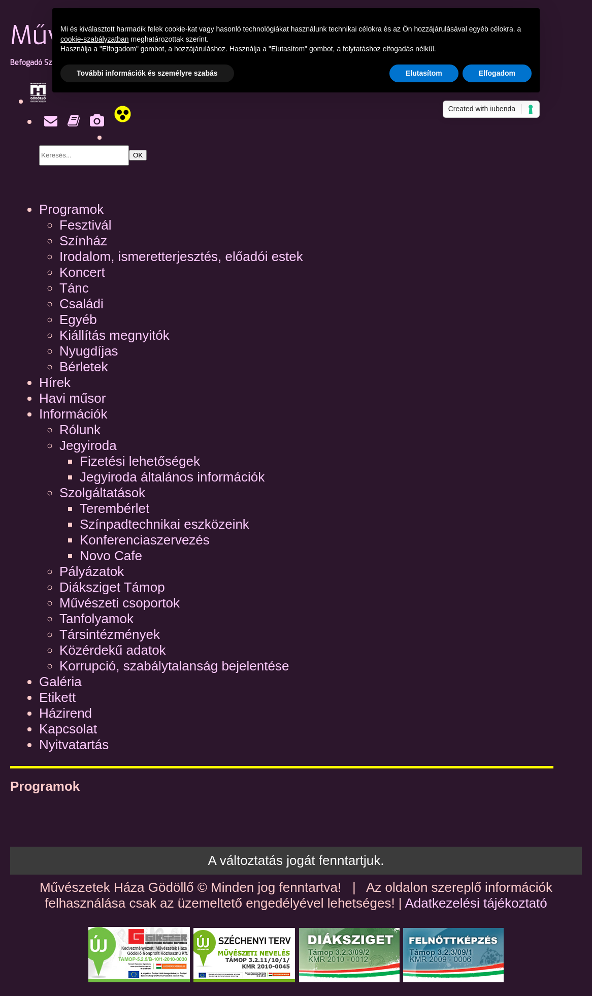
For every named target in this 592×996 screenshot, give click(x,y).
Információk (73, 414)
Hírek (55, 382)
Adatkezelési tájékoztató (476, 903)
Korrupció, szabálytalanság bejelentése (174, 665)
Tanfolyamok (96, 618)
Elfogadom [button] (497, 73)
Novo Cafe (111, 555)
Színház (83, 240)
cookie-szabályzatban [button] (94, 39)
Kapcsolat (68, 728)
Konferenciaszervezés (145, 540)
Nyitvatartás (74, 744)
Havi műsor (72, 398)
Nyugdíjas (88, 351)
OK (138, 155)
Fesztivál (85, 225)
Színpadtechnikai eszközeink (164, 524)
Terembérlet (114, 508)
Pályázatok (91, 571)
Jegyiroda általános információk (172, 477)
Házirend (65, 713)
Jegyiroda (88, 445)
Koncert (82, 272)
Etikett (57, 697)
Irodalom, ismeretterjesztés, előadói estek (181, 256)
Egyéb (78, 319)
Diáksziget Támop (112, 587)
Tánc (74, 288)
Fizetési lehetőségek (140, 461)
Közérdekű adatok (112, 650)
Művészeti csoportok (119, 603)
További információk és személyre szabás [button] (147, 73)
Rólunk (80, 429)
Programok (71, 209)
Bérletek (83, 366)
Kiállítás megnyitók (114, 335)
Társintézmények (109, 634)
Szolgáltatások (102, 492)
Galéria (60, 681)
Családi (81, 303)
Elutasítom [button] (424, 73)
